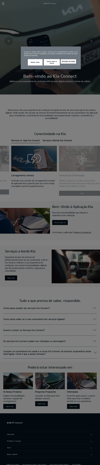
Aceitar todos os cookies (52, 62)
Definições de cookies (68, 61)
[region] (51, 57)
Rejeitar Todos (35, 62)
